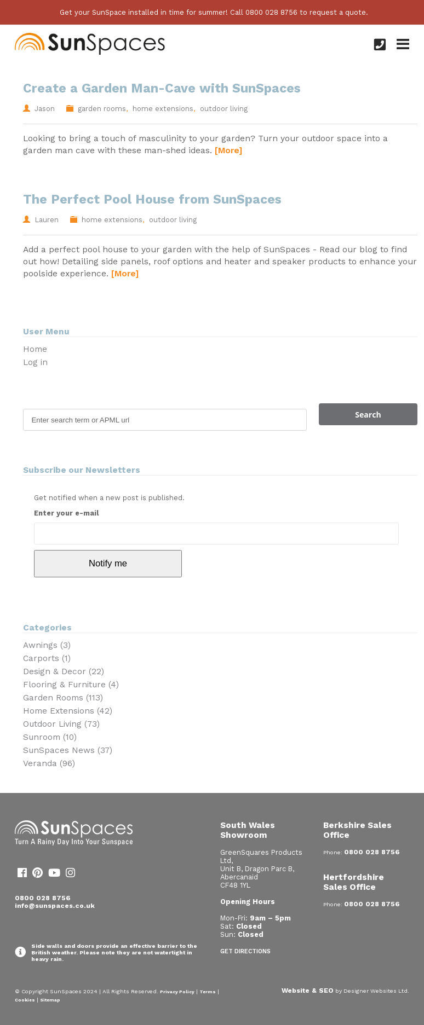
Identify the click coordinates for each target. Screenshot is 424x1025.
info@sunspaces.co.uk (55, 906)
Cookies (25, 1000)
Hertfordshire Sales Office (353, 882)
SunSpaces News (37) (67, 750)
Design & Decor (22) (63, 671)
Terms (207, 991)
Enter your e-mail (66, 513)
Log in (35, 362)
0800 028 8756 (43, 898)
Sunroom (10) (50, 737)
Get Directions (245, 951)
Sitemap (50, 1000)
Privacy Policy (177, 991)
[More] (228, 150)
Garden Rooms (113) (63, 698)
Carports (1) (47, 658)
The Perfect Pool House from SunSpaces (152, 199)
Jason (45, 109)
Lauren (47, 220)
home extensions (163, 109)
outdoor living (224, 109)
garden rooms (102, 109)
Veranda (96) (49, 763)
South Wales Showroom (247, 830)
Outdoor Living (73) (61, 724)
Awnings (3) (47, 645)
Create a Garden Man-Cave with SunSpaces (162, 88)
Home (35, 349)
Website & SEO (308, 990)
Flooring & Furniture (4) (71, 685)
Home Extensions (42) (67, 711)
